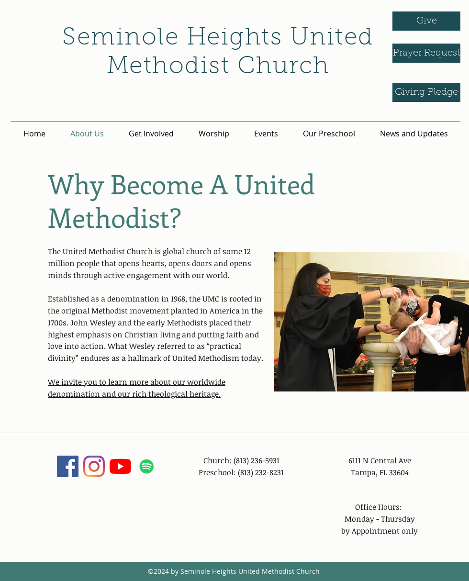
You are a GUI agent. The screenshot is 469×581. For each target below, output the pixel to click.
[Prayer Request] (426, 53)
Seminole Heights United (218, 39)
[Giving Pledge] (426, 92)
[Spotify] (146, 466)
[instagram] (94, 466)
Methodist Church (218, 67)
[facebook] (67, 466)
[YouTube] (120, 466)
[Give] (426, 21)
